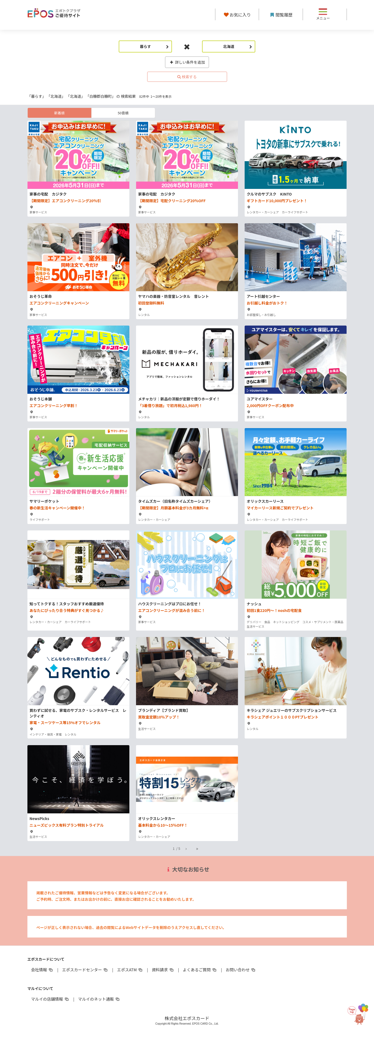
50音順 (123, 112)
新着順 (59, 112)
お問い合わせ (241, 969)
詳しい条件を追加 (187, 62)
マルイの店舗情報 (50, 999)
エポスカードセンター (85, 969)
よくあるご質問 (200, 969)
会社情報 (42, 969)
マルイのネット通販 (99, 999)
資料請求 (163, 969)
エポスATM (130, 969)
